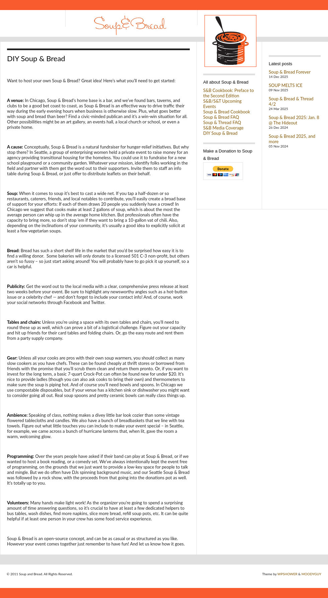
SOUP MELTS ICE (286, 85)
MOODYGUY (311, 574)
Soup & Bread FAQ (221, 117)
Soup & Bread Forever (290, 72)
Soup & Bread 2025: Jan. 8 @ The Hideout (294, 120)
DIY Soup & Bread (220, 133)
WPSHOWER (287, 574)
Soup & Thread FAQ (222, 122)
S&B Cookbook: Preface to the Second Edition (228, 93)
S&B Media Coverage (223, 127)
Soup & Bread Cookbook (226, 111)
